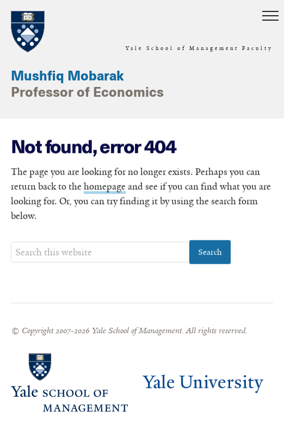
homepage (105, 186)
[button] (270, 16)
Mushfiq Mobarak (67, 76)
